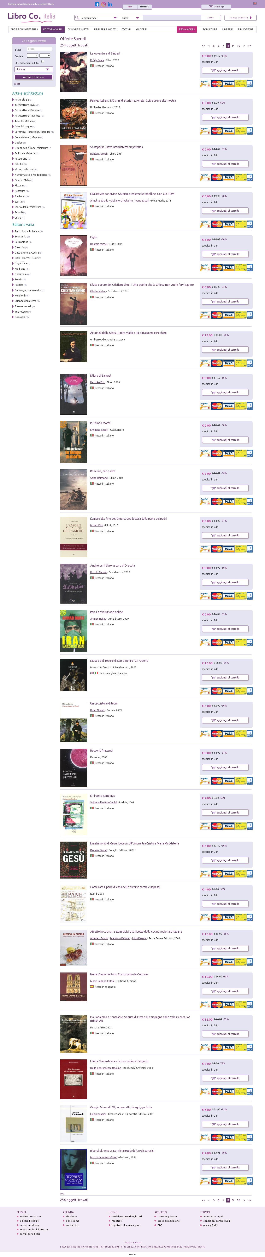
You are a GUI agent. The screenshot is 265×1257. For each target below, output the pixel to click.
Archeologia (22, 99)
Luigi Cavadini (98, 1114)
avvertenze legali (213, 1216)
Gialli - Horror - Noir (26, 258)
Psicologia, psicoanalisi (28, 290)
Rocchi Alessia (98, 572)
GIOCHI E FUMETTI (78, 29)
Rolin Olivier (97, 710)
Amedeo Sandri (99, 938)
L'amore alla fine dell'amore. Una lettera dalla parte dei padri (128, 518)
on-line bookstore (30, 1216)
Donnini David (98, 850)
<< (203, 45)
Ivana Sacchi (142, 200)
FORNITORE (210, 29)
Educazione (21, 242)
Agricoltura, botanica (27, 231)
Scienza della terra (25, 301)
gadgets (141, 29)
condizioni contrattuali (216, 1220)
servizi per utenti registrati (127, 1216)
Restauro (20, 191)
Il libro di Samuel (100, 375)
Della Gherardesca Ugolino (105, 1068)
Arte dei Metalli (24, 121)
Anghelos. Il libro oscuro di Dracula (112, 565)
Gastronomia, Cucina (27, 252)
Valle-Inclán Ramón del (103, 802)
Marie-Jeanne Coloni (102, 981)
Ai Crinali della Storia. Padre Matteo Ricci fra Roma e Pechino (128, 332)
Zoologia (20, 317)
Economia (20, 236)
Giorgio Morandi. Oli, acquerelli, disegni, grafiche (121, 1107)
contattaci (72, 1225)
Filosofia (20, 247)
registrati (144, 7)
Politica (19, 284)
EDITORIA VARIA (53, 29)
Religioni (20, 295)
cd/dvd (126, 29)
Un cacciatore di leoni (104, 703)
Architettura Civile (25, 105)
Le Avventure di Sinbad (105, 53)
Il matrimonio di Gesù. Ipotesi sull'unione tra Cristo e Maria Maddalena (134, 843)
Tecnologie (21, 311)
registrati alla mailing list (126, 1225)
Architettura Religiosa (27, 115)
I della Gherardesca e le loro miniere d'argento (119, 1061)
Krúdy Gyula (97, 60)
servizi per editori (30, 1233)
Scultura (19, 196)
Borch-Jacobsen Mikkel (103, 1157)
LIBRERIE (227, 29)
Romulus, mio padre (102, 471)
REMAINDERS (187, 29)
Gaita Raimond (99, 478)
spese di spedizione (169, 1220)
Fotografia (21, 158)
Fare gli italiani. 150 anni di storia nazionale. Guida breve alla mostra (133, 100)
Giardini (19, 164)
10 (238, 45)
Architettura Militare (27, 110)
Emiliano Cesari (99, 429)
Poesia (18, 279)
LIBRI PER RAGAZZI (105, 29)
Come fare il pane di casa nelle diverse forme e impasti (125, 887)
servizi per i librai (29, 1225)
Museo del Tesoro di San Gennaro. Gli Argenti (119, 660)
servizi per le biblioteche (34, 1229)
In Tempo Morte (100, 423)
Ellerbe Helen (98, 291)
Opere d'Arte (22, 180)
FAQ (160, 1225)
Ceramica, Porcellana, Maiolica (33, 131)
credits (132, 1254)
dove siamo (73, 1220)
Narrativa (20, 274)
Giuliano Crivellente (121, 200)
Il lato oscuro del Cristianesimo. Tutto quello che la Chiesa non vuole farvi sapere (142, 284)
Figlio (93, 237)
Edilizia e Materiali (25, 153)
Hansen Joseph (99, 153)
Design (19, 142)
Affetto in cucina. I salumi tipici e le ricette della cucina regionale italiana (136, 931)
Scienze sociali (23, 306)
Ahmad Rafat (98, 618)
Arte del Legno (23, 126)
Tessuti (19, 212)
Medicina (20, 268)
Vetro (18, 217)
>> (249, 45)
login (130, 7)
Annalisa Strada (99, 200)
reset (17, 84)
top (62, 1193)
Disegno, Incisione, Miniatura (31, 148)
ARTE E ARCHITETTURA (24, 29)
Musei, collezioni (24, 169)
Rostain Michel (98, 244)
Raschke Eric (97, 382)
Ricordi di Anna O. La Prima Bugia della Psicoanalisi (122, 1150)
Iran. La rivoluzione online (106, 612)
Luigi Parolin (139, 938)
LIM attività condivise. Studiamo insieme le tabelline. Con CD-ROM (132, 194)
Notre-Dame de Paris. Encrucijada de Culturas (119, 974)
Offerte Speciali (73, 39)
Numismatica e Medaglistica (31, 174)
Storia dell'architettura (28, 207)
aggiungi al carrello (225, 70)
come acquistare (167, 1216)
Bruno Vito (96, 525)
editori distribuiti (29, 1220)
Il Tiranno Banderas (102, 795)
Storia (18, 201)
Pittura (19, 185)
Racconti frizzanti (101, 750)
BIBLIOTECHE (245, 29)
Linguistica (21, 263)
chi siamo (71, 1216)
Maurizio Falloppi (120, 938)
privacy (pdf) (210, 1225)
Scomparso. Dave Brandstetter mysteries (116, 147)
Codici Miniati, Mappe (27, 137)
